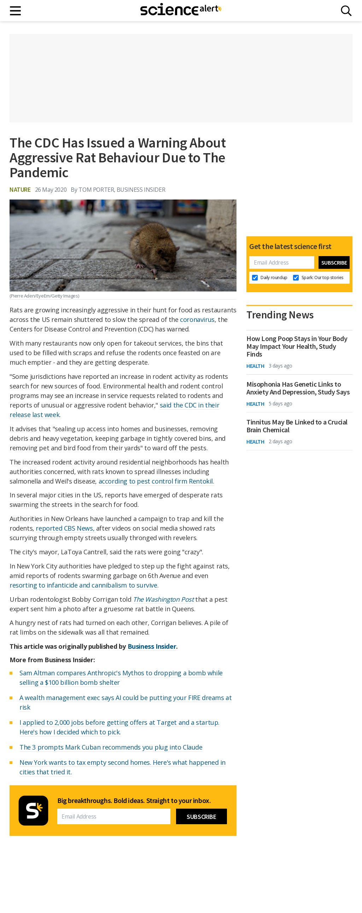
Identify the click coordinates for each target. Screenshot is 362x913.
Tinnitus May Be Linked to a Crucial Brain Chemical (297, 426)
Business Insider (152, 646)
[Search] (346, 11)
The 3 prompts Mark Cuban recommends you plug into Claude (111, 747)
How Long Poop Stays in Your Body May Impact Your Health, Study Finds (296, 346)
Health (255, 365)
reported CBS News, (66, 528)
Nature (20, 189)
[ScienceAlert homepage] (181, 10)
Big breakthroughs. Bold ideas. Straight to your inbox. (134, 800)
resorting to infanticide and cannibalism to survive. (84, 585)
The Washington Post (163, 599)
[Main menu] (16, 11)
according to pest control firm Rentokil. (156, 481)
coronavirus (197, 319)
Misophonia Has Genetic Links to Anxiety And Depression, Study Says (298, 388)
